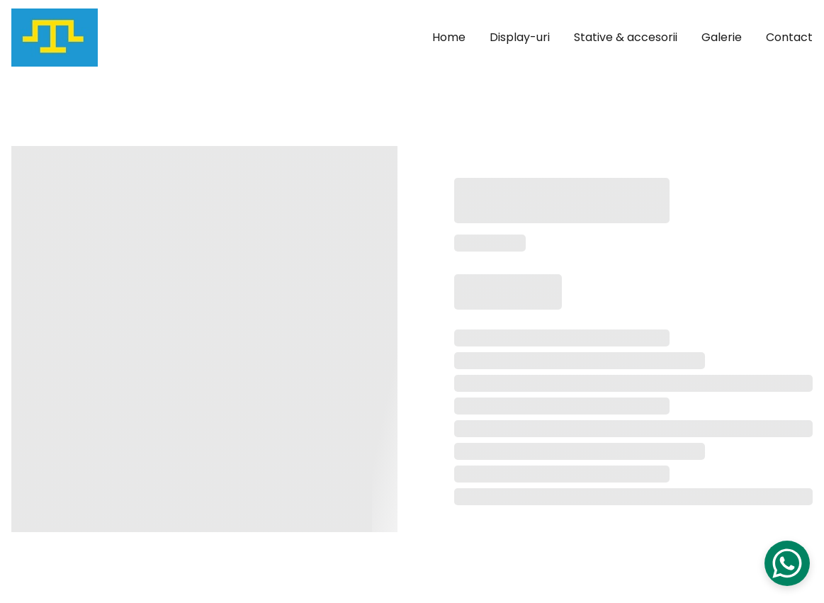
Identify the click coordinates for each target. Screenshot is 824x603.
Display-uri (520, 37)
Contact (789, 37)
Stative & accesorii (625, 37)
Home (448, 37)
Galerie (721, 37)
